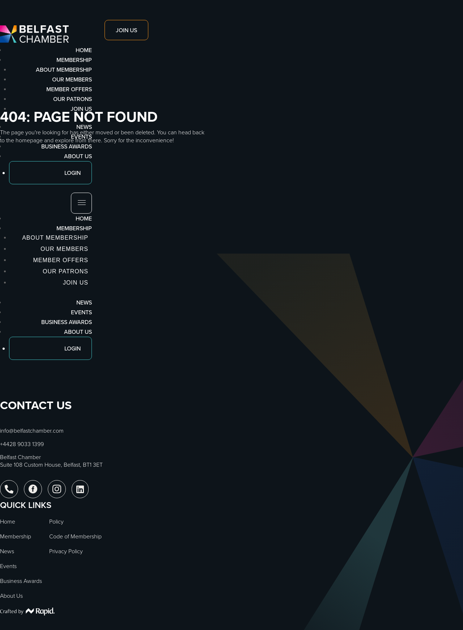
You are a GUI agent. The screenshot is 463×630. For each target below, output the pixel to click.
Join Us (81, 109)
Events (81, 312)
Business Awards (66, 322)
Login (72, 348)
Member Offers (69, 89)
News (84, 302)
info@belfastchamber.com (32, 430)
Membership (74, 228)
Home (84, 218)
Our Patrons (72, 99)
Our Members (72, 79)
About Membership (64, 70)
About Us (78, 332)
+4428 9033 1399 (22, 444)
